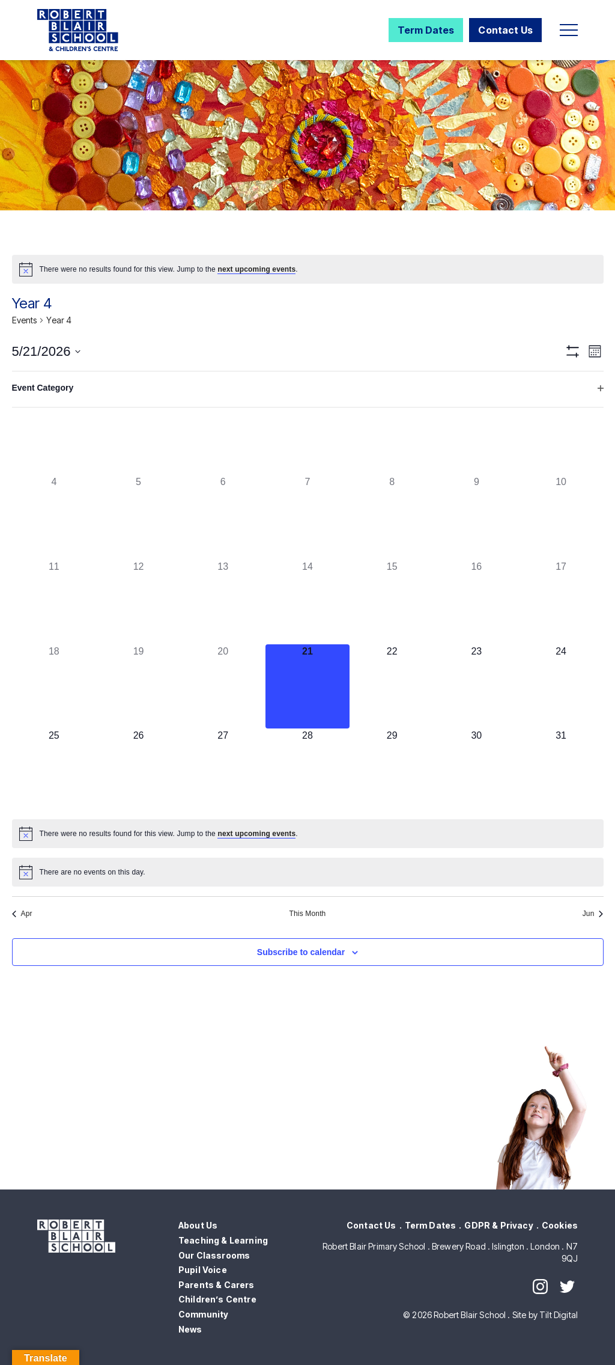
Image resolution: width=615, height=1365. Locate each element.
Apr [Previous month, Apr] (22, 913)
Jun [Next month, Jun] (593, 913)
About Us (197, 1225)
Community (203, 1314)
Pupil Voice (202, 1270)
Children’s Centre (217, 1299)
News (190, 1329)
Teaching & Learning (223, 1240)
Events (24, 320)
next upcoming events (256, 269)
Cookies (560, 1225)
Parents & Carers (216, 1285)
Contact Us (505, 30)
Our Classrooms (214, 1255)
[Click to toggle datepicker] (46, 351)
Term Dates (426, 30)
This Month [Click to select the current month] (307, 913)
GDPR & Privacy (498, 1225)
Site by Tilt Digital (545, 1315)
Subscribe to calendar (301, 952)
